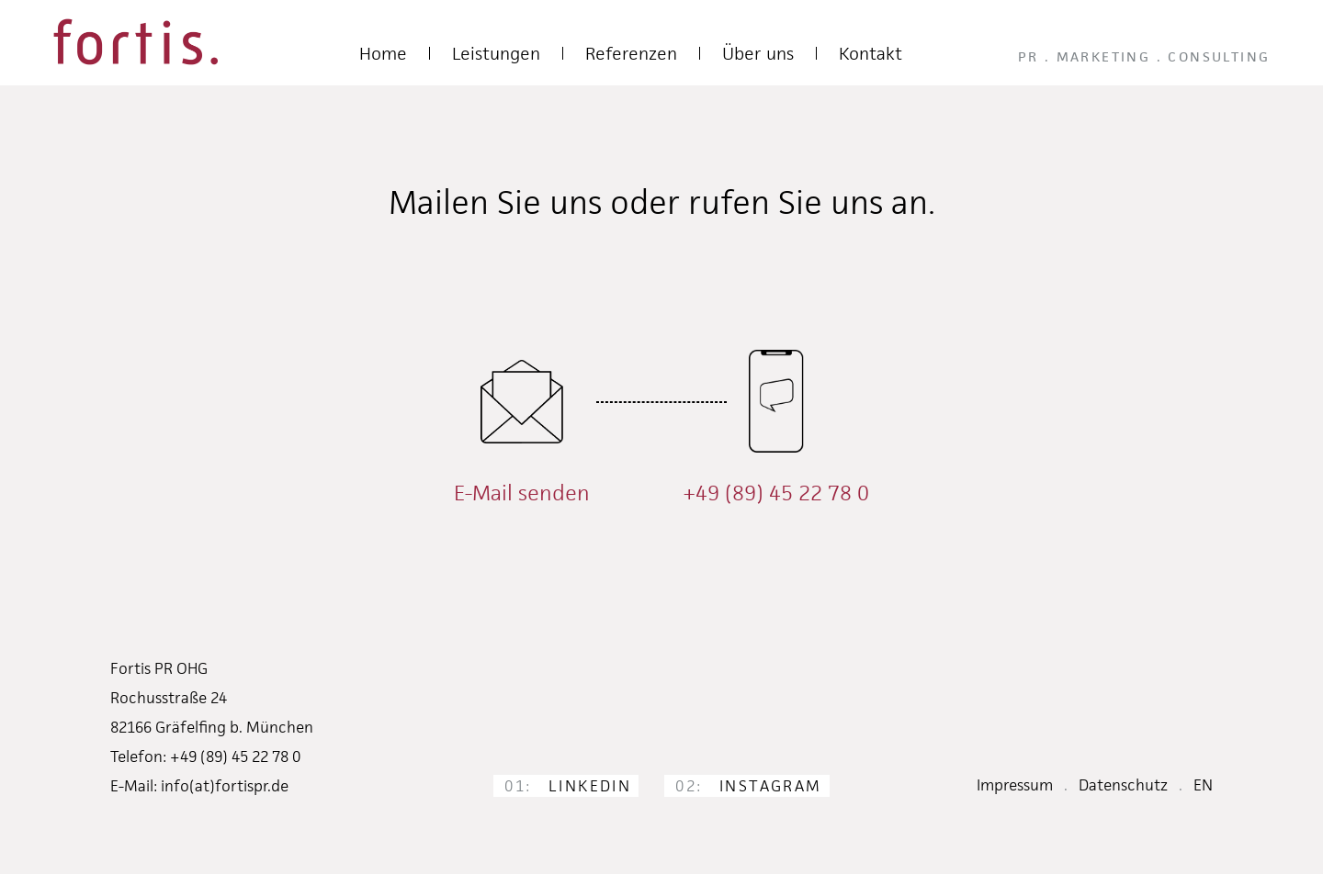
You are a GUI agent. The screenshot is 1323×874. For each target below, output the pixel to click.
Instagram (748, 786)
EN (1203, 785)
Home (383, 53)
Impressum (1015, 785)
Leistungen (496, 53)
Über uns (758, 53)
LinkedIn (567, 786)
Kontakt (870, 53)
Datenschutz (1123, 785)
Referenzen (631, 53)
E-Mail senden (522, 493)
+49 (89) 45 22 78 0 (776, 493)
